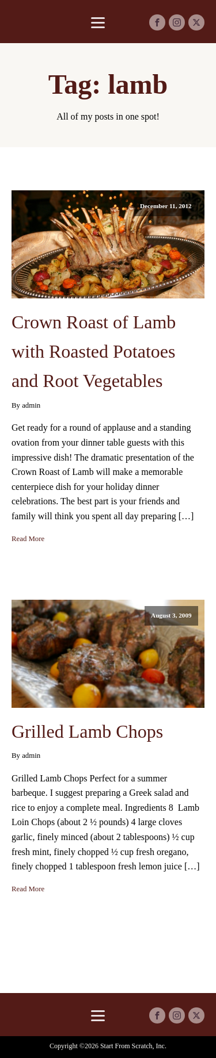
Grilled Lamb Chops (87, 731)
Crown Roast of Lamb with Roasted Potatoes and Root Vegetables (94, 351)
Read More (28, 539)
